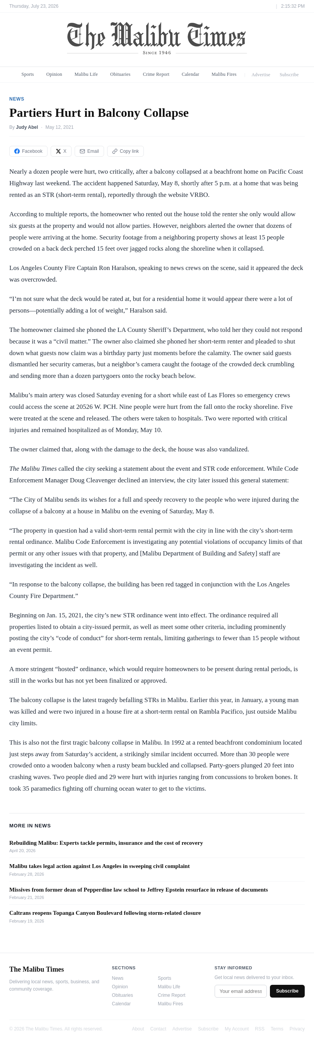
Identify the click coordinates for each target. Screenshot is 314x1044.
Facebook (28, 151)
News (117, 978)
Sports (28, 74)
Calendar (190, 74)
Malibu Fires (224, 74)
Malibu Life (86, 74)
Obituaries (120, 74)
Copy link (125, 151)
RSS (260, 1029)
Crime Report (156, 74)
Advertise (260, 74)
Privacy (297, 1029)
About (138, 1029)
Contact (158, 1029)
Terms (277, 1029)
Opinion (54, 74)
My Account (237, 1029)
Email (89, 151)
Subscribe (289, 74)
